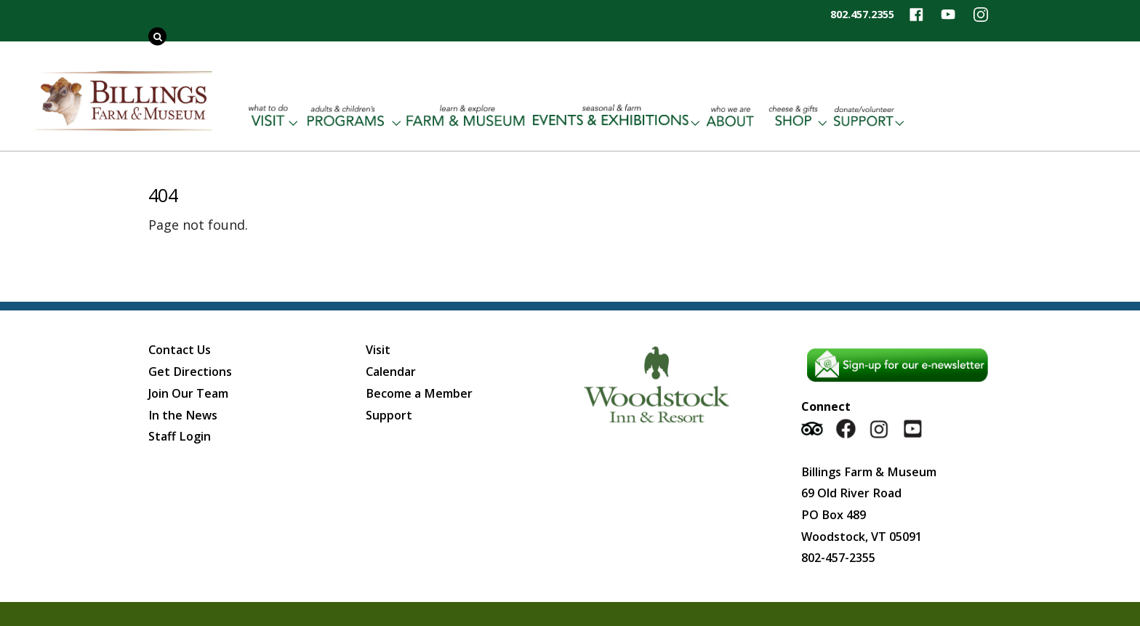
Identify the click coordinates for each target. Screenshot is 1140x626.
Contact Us (179, 350)
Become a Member (419, 393)
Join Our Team (188, 393)
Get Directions (190, 372)
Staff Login (179, 436)
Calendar (391, 372)
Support (389, 415)
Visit (378, 350)
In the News (182, 415)
